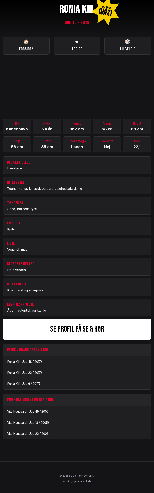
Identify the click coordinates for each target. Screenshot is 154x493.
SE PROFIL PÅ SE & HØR (77, 329)
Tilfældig (128, 45)
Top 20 (77, 45)
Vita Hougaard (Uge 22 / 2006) (28, 434)
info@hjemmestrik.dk (77, 481)
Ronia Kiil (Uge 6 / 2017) (23, 384)
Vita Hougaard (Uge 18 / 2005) (28, 423)
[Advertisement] (77, 87)
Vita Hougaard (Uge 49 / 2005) (28, 411)
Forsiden (26, 45)
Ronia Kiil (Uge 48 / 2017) (24, 362)
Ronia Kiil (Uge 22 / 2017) (24, 373)
